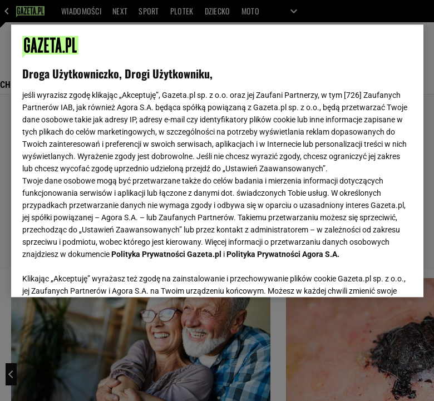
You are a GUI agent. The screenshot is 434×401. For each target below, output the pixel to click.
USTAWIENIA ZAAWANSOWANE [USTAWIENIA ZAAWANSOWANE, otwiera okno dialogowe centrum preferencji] (95, 274)
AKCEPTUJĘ (374, 275)
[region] (217, 160)
